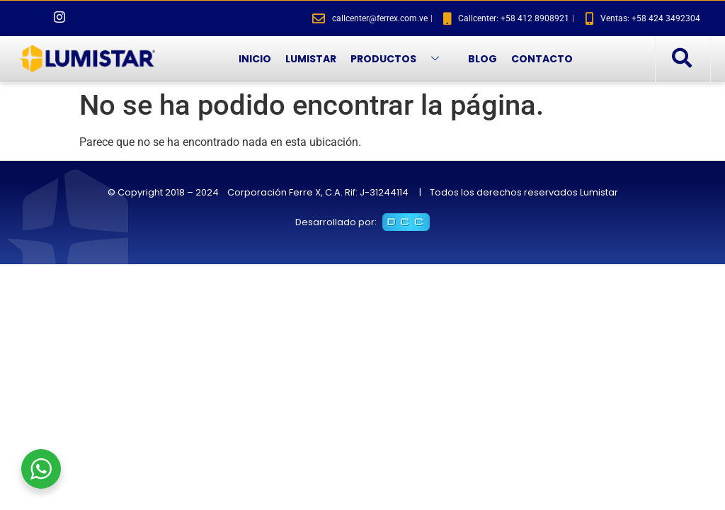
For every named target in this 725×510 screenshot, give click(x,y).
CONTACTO (542, 59)
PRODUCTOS (400, 59)
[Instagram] (59, 18)
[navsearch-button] (681, 58)
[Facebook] (35, 18)
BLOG (482, 59)
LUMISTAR (310, 59)
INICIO (255, 59)
